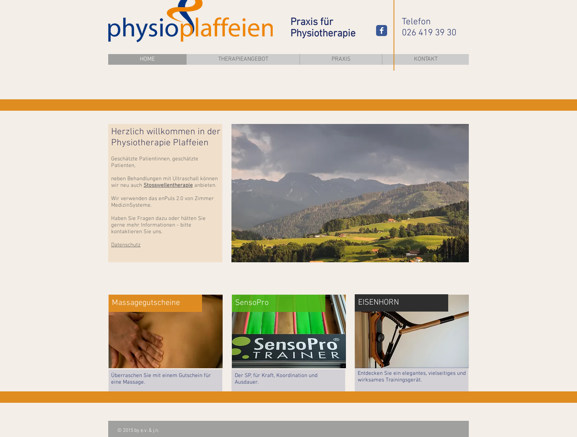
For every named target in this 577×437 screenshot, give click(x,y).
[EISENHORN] (401, 303)
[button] (350, 193)
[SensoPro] (278, 303)
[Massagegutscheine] (155, 303)
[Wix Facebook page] (381, 30)
